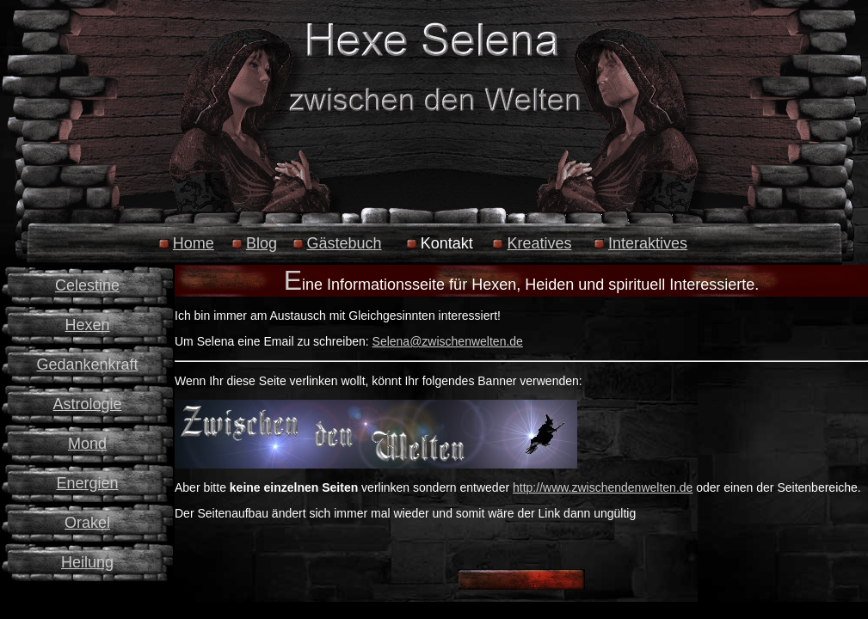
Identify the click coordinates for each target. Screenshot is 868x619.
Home (193, 243)
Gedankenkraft (87, 364)
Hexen (87, 325)
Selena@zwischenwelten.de (447, 341)
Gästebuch (344, 243)
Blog (261, 243)
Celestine (87, 285)
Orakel (87, 522)
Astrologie (86, 404)
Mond (87, 443)
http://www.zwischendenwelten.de (603, 487)
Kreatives (539, 243)
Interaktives (647, 243)
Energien (87, 483)
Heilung (87, 562)
